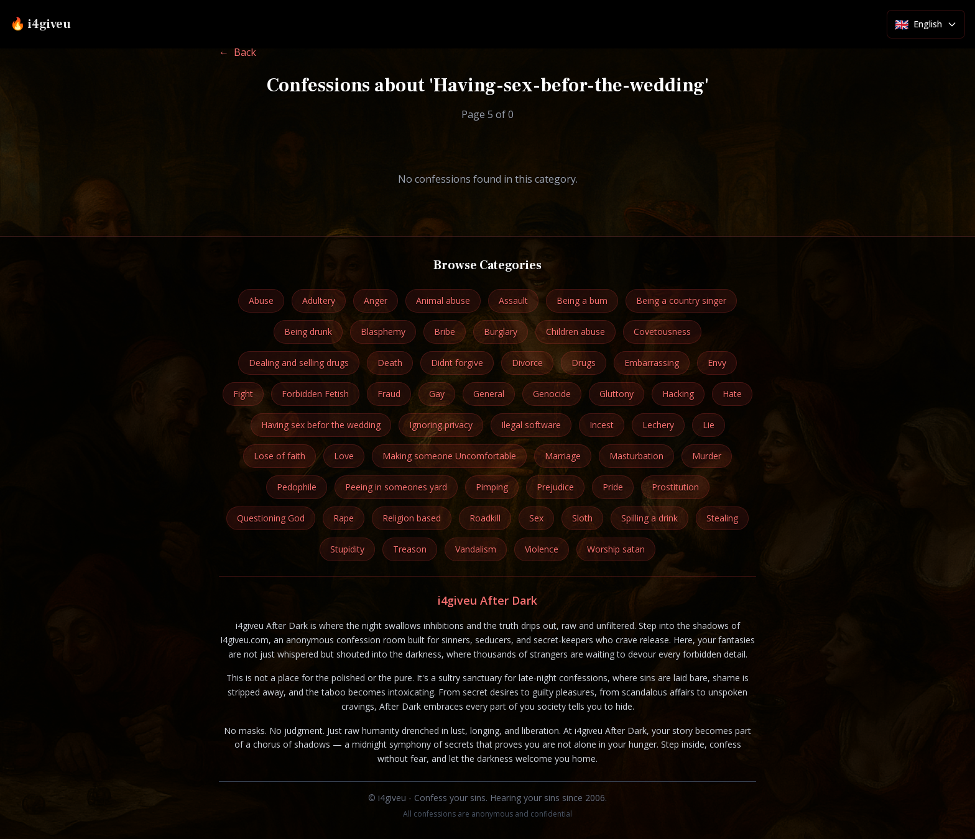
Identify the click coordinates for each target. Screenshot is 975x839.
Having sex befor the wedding (321, 425)
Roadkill (485, 518)
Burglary (500, 331)
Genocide (552, 394)
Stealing (722, 518)
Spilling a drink (649, 518)
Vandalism (475, 549)
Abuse (261, 300)
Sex (536, 518)
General (488, 394)
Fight (243, 394)
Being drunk (308, 331)
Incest (601, 425)
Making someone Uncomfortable (449, 456)
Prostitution (675, 487)
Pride (613, 487)
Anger (375, 300)
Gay (437, 394)
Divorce (527, 363)
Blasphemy (383, 331)
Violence (541, 549)
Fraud (388, 394)
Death (389, 363)
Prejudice (555, 487)
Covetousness (662, 331)
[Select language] (926, 24)
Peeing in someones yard (396, 487)
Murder (706, 456)
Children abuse (575, 331)
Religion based (411, 518)
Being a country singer (681, 300)
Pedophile (297, 487)
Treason (410, 549)
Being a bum (582, 300)
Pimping (492, 487)
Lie (708, 425)
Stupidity (347, 549)
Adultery (318, 300)
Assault (513, 300)
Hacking (678, 394)
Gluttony (616, 394)
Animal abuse (443, 300)
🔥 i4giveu (40, 24)
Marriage (563, 456)
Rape (343, 518)
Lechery (658, 425)
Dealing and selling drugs (299, 363)
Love (344, 456)
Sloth (582, 518)
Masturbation (636, 456)
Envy (717, 363)
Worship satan (616, 549)
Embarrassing (651, 363)
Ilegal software (531, 425)
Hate (732, 394)
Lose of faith (279, 456)
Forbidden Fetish (315, 394)
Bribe (444, 331)
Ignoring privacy (441, 425)
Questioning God (271, 518)
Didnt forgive (457, 363)
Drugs (583, 363)
